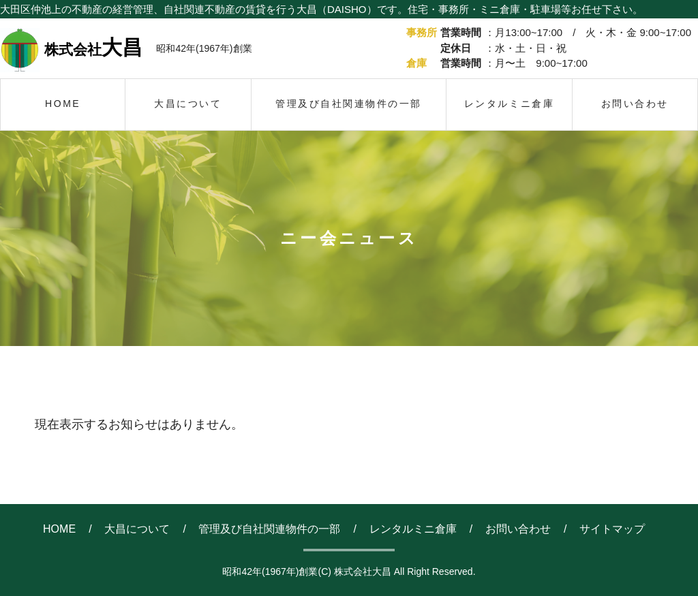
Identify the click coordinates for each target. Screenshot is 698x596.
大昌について (137, 529)
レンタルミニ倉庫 (413, 529)
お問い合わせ (518, 529)
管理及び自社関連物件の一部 (269, 529)
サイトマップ (612, 529)
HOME (59, 529)
